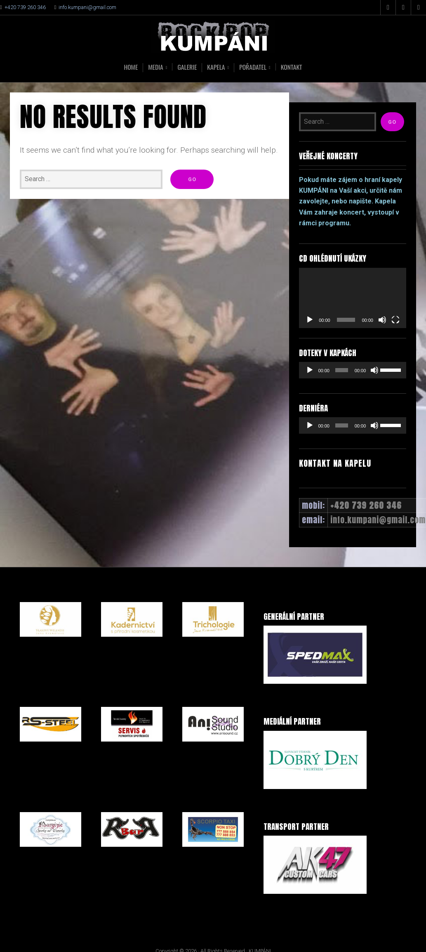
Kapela (216, 67)
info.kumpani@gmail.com (88, 7)
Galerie (187, 67)
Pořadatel (254, 67)
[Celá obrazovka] (395, 320)
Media (154, 67)
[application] (352, 298)
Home (129, 67)
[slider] (341, 370)
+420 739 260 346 (25, 7)
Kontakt (293, 67)
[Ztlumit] (382, 320)
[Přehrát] (310, 320)
